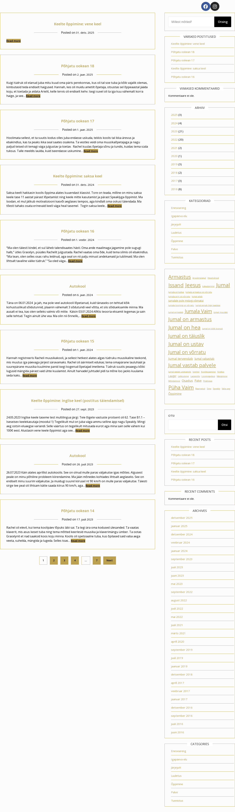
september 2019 (181, 649)
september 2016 (181, 715)
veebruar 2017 (180, 691)
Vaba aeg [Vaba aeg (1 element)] (226, 388)
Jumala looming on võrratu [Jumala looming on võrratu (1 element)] (181, 305)
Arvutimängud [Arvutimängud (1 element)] (199, 278)
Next (110, 560)
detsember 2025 (181, 518)
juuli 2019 (177, 658)
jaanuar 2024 (179, 551)
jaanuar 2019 (179, 666)
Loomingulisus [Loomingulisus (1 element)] (208, 376)
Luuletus (176, 232)
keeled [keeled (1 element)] (196, 371)
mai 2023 (177, 584)
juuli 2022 (177, 608)
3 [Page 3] (64, 560)
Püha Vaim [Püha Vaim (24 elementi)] (181, 387)
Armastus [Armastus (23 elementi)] (179, 276)
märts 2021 (178, 633)
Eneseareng (178, 208)
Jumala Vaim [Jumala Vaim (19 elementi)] (198, 311)
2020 (174, 156)
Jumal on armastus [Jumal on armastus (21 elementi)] (190, 319)
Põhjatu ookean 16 (77, 230)
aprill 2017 (177, 683)
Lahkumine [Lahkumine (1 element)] (183, 376)
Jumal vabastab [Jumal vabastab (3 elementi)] (204, 359)
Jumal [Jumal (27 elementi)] (223, 285)
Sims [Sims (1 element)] (209, 388)
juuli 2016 (177, 724)
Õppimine (177, 241)
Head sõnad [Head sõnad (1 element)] (213, 278)
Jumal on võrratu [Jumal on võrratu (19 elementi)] (187, 352)
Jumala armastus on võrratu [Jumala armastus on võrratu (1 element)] (199, 292)
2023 (174, 131)
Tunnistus (177, 257)
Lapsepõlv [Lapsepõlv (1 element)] (195, 376)
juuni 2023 (177, 575)
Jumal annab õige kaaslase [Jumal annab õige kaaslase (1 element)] (208, 305)
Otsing (223, 22)
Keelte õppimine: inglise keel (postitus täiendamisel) (77, 400)
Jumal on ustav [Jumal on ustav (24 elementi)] (186, 343)
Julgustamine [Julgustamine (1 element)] (208, 286)
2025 (174, 115)
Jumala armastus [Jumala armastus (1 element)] (176, 292)
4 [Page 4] (75, 560)
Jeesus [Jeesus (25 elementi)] (193, 285)
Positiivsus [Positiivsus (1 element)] (207, 381)
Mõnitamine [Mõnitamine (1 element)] (174, 381)
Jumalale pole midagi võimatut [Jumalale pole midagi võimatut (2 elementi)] (186, 300)
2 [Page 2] (54, 560)
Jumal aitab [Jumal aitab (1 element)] (197, 296)
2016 (174, 189)
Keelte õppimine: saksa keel (77, 175)
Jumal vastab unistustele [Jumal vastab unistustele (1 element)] (179, 371)
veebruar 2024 (180, 542)
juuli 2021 (177, 625)
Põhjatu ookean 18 (77, 65)
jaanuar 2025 (179, 526)
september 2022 (181, 592)
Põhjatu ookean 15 (77, 340)
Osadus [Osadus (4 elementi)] (187, 380)
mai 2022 (177, 617)
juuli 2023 (177, 567)
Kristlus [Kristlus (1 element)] (220, 371)
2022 (174, 139)
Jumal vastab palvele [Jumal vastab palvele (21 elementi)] (192, 365)
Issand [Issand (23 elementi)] (176, 285)
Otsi (171, 415)
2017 (174, 181)
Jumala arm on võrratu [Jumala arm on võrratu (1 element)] (179, 296)
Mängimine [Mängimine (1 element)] (222, 376)
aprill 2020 (177, 641)
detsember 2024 (181, 534)
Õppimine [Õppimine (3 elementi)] (175, 394)
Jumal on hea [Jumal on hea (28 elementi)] (184, 327)
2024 (174, 123)
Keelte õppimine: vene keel (77, 23)
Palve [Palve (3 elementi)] (198, 381)
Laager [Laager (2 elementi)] (172, 376)
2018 (174, 172)
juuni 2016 (177, 732)
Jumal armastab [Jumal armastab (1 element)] (175, 312)
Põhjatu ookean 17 (77, 120)
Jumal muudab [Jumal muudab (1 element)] (221, 312)
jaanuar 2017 (179, 699)
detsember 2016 (181, 707)
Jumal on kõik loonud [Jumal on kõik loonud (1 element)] (212, 328)
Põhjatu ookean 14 (77, 510)
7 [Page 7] (96, 560)
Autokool (77, 285)
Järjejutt (176, 224)
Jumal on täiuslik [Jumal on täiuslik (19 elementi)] (186, 335)
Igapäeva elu (179, 216)
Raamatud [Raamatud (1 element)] (200, 388)
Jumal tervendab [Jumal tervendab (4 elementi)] (180, 358)
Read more (13, 41)
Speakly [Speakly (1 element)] (216, 388)
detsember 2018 (181, 674)
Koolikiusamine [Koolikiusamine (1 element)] (208, 371)
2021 (174, 148)
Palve (174, 249)
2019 (174, 164)
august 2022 (179, 600)
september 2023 (181, 559)
